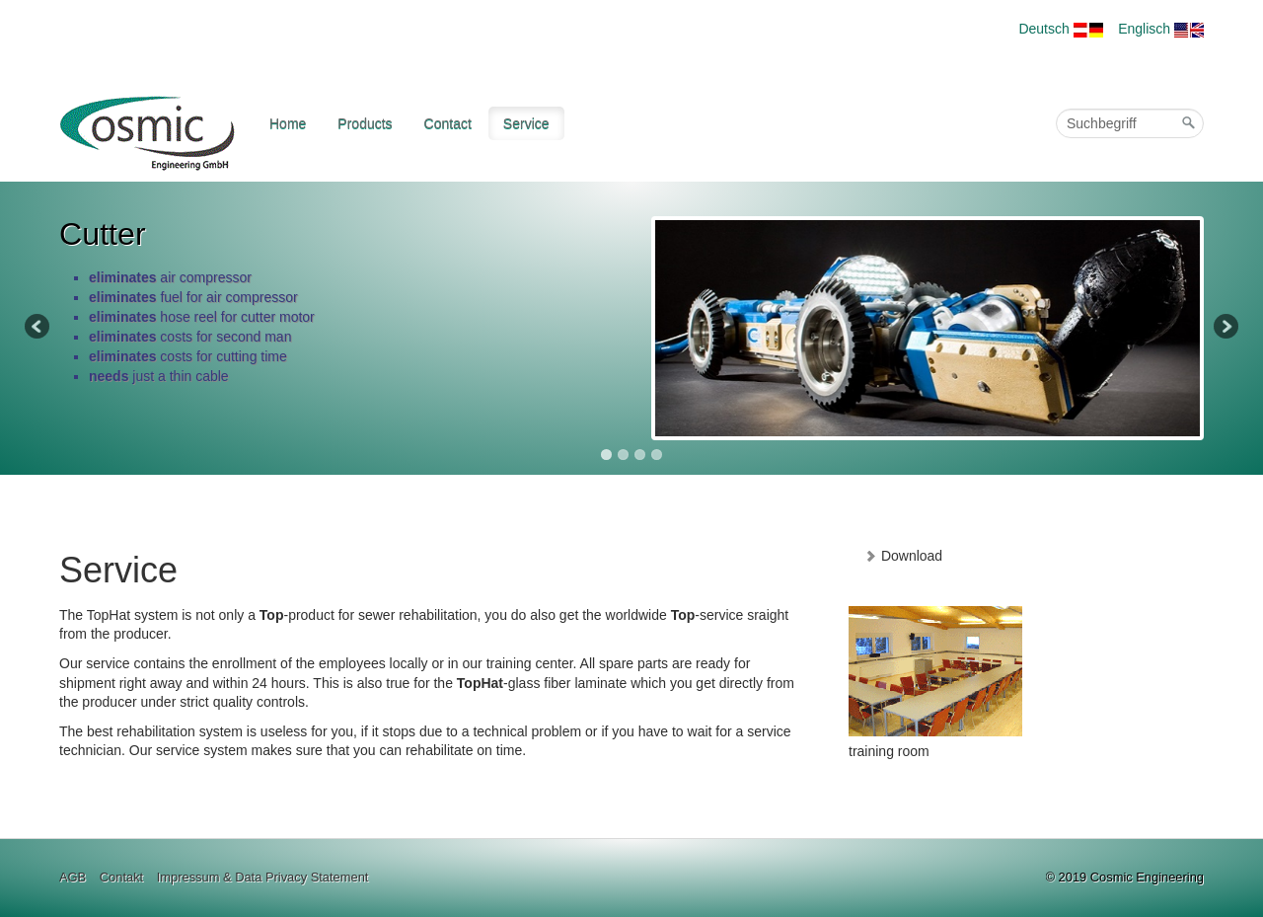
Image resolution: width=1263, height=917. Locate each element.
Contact (448, 123)
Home (287, 123)
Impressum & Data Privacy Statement (263, 877)
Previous (38, 328)
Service (526, 123)
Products (364, 123)
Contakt (121, 877)
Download (902, 556)
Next (1224, 328)
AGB (72, 877)
